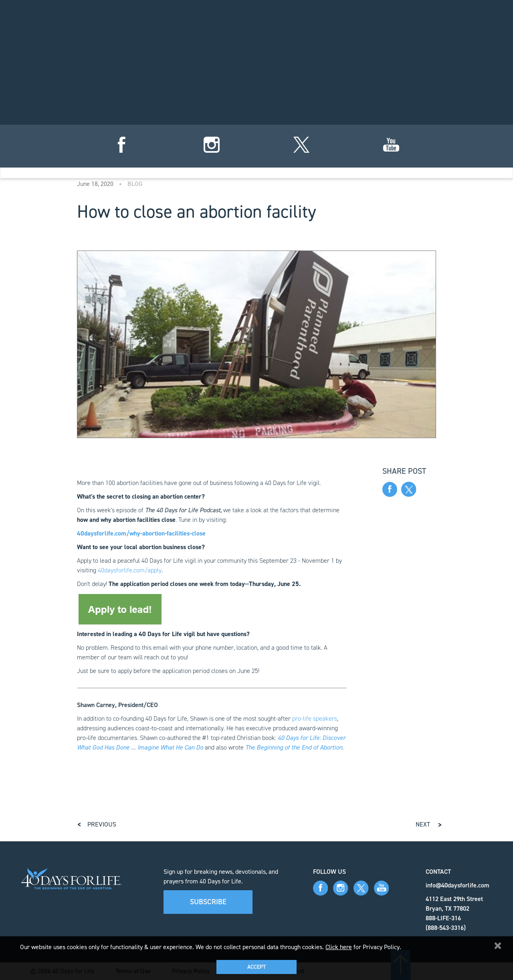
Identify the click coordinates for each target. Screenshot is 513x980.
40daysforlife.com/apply (130, 570)
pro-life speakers (314, 718)
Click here (338, 947)
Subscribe (208, 902)
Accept (256, 967)
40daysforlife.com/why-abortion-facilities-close (141, 533)
